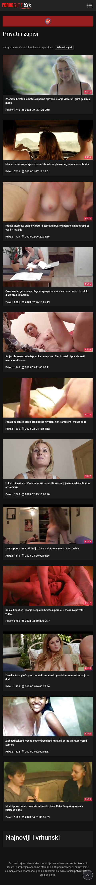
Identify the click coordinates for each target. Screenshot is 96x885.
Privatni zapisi (64, 47)
